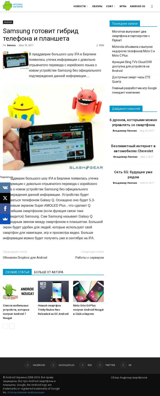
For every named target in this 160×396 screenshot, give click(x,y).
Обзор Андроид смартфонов (129, 377)
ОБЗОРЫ (97, 6)
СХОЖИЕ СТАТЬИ (17, 272)
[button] (152, 6)
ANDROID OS (137, 6)
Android (8, 22)
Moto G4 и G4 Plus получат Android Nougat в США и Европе (88, 309)
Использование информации (26, 392)
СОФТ (110, 6)
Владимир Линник (125, 130)
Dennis (11, 45)
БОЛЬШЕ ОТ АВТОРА (48, 272)
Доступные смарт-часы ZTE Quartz (131, 79)
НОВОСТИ (81, 6)
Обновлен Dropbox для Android (25, 257)
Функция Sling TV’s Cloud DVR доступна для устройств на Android (132, 66)
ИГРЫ (123, 6)
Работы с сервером (89, 257)
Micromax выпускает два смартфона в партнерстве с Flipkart (131, 36)
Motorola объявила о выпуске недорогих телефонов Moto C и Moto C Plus (133, 51)
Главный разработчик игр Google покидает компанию (134, 90)
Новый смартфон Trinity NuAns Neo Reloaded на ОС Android (53, 309)
